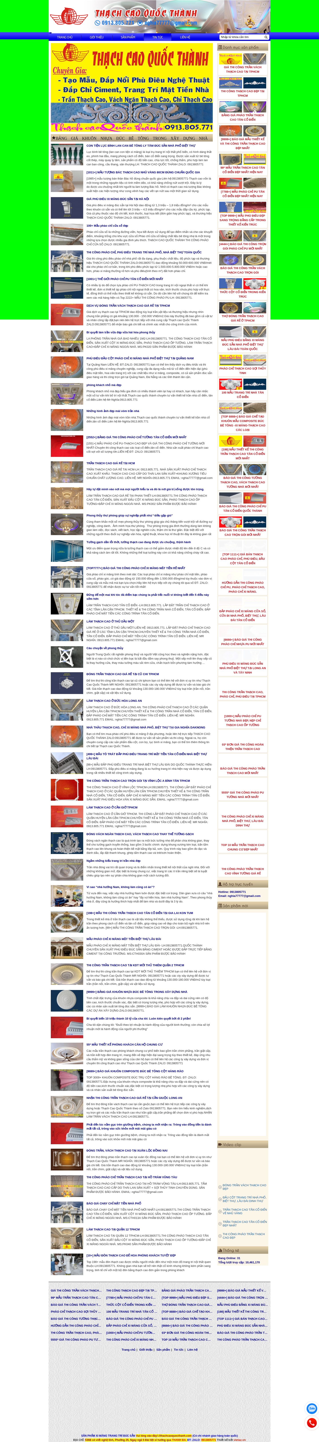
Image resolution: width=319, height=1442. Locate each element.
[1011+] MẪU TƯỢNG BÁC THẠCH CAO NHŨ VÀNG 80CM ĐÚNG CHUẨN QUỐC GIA (143, 172)
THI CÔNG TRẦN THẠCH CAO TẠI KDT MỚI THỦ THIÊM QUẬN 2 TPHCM (135, 965)
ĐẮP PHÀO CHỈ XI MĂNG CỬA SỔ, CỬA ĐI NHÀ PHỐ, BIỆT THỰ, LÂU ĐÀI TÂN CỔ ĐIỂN (243, 609)
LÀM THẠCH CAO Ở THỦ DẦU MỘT (110, 621)
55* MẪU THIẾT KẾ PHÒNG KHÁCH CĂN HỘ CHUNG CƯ (124, 1044)
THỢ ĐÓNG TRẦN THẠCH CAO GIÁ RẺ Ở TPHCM (243, 312)
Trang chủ (65, 37)
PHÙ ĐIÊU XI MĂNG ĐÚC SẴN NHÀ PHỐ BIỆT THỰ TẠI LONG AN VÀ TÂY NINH (243, 662)
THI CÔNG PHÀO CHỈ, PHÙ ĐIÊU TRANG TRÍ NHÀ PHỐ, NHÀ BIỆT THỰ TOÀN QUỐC (144, 252)
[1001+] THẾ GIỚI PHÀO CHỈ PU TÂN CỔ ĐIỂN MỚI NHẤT (125, 279)
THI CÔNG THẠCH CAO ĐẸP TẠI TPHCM (243, 87)
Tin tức (157, 37)
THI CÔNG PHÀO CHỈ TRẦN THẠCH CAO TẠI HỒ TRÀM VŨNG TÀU (132, 1177)
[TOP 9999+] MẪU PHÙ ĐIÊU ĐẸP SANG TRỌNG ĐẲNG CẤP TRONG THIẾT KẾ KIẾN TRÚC (243, 214)
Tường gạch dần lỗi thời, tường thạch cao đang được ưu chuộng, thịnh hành (139, 542)
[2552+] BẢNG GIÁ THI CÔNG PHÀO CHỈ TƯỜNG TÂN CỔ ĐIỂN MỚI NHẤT (137, 437)
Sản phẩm (128, 37)
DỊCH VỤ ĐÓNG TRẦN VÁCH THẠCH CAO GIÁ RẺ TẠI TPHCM (128, 305)
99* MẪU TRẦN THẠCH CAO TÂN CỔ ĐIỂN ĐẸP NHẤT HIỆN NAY (243, 164)
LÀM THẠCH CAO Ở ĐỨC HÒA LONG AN (114, 700)
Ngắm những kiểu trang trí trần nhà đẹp (114, 860)
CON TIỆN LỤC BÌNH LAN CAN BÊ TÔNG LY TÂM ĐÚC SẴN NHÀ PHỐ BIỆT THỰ (141, 145)
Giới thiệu (97, 37)
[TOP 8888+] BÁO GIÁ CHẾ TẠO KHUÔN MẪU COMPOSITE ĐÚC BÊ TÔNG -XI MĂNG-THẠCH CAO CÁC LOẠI (243, 417)
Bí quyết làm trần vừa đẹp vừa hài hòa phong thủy (121, 332)
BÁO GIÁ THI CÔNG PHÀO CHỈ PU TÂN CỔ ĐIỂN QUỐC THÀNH (243, 502)
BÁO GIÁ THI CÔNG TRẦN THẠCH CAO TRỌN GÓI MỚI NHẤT (243, 526)
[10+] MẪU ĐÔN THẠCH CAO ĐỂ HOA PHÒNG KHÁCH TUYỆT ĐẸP (131, 1255)
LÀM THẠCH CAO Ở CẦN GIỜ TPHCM (112, 807)
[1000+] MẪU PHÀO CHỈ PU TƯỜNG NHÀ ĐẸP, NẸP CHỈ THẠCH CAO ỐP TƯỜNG (243, 714)
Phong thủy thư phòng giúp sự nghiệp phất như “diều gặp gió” (130, 515)
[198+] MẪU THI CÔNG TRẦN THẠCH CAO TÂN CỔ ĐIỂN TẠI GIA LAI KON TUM (140, 913)
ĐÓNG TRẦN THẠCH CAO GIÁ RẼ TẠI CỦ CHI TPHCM (123, 674)
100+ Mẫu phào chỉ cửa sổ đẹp (107, 225)
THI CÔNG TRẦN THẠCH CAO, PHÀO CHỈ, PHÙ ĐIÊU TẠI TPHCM (243, 688)
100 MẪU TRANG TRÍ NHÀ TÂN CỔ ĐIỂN (243, 389)
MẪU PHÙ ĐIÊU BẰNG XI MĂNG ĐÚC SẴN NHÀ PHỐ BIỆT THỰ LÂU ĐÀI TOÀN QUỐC (243, 338)
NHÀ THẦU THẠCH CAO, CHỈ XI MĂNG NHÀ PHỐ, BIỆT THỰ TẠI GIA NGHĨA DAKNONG (146, 727)
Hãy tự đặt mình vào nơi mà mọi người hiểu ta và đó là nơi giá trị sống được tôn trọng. (145, 489)
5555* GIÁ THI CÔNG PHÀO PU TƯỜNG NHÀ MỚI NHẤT (243, 789)
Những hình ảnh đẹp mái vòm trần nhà (113, 411)
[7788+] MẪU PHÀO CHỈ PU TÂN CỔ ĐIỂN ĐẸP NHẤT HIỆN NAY (243, 188)
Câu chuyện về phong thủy (105, 648)
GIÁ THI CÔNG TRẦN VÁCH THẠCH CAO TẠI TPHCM (243, 63)
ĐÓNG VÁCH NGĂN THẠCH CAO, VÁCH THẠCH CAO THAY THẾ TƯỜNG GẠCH (140, 834)
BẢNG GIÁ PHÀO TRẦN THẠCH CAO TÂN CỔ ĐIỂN (243, 111)
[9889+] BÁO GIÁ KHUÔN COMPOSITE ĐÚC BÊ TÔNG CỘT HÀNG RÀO (135, 1071)
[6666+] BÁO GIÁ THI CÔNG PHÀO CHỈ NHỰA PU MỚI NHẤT (243, 636)
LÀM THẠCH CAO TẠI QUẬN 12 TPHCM (113, 1229)
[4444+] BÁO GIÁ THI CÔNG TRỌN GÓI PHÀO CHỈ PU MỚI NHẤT (243, 240)
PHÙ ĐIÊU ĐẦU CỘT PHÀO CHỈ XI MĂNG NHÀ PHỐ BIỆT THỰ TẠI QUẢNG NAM (140, 358)
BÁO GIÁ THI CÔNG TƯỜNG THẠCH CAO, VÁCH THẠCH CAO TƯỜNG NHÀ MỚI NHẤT (243, 476)
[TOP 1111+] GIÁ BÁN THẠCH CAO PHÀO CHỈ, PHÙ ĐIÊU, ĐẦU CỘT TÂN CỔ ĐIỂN (243, 552)
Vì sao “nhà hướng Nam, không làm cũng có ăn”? (121, 887)
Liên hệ (185, 37)
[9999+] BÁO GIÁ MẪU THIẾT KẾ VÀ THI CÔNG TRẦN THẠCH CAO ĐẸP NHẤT (243, 137)
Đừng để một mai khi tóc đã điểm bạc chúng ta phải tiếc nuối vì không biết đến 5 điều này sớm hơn (148, 597)
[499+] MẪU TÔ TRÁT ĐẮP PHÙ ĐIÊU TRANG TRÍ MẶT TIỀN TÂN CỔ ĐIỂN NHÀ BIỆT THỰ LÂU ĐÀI (147, 756)
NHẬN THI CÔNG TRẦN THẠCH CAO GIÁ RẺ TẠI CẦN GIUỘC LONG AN (134, 1098)
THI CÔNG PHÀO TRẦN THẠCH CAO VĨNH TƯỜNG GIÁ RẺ (243, 865)
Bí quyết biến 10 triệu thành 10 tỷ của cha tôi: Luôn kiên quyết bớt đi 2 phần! (139, 1018)
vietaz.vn (240, 1440)
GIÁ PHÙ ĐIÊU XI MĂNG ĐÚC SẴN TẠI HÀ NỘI (118, 199)
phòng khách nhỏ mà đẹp (104, 385)
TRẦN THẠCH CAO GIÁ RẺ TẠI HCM (111, 463)
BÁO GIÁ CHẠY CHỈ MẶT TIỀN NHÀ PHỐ (114, 1203)
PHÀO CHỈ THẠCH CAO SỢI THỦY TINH (243, 365)
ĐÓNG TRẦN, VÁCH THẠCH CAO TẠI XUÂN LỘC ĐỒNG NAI (127, 1150)
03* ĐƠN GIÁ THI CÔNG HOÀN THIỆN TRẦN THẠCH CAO (243, 741)
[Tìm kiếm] (266, 37)
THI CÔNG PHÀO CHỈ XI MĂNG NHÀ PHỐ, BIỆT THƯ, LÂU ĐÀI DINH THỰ (243, 815)
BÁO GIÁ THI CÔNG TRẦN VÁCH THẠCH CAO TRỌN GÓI (243, 264)
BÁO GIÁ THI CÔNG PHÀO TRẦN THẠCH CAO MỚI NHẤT (243, 765)
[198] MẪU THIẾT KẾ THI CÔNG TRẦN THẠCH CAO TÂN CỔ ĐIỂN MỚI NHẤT (243, 448)
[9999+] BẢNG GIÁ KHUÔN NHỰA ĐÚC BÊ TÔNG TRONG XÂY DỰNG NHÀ (137, 992)
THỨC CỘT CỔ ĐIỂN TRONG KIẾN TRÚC (243, 288)
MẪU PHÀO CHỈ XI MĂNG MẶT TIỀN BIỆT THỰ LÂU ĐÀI (124, 939)
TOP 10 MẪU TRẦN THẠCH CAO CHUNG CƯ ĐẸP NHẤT (243, 841)
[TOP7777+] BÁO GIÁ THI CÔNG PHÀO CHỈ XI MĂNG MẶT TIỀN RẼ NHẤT (136, 568)
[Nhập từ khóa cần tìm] (242, 37)
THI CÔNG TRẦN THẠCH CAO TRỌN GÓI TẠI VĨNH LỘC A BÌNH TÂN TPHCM (138, 780)
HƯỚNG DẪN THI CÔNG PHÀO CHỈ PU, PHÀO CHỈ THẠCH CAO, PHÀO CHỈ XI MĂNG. (243, 581)
